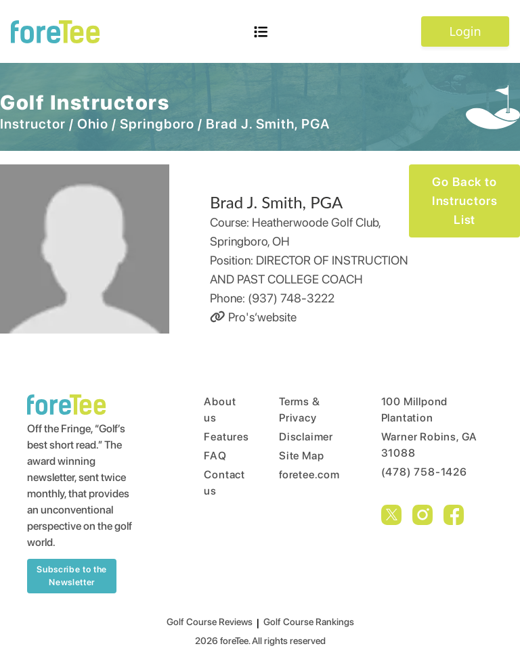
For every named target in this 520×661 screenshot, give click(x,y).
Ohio (92, 124)
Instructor (33, 124)
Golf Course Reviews (210, 621)
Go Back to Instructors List (465, 201)
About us (216, 409)
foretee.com (304, 474)
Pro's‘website (253, 317)
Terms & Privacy (299, 409)
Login (465, 31)
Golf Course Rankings (308, 621)
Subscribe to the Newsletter (71, 576)
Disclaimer (304, 436)
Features (216, 436)
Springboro (157, 124)
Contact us (216, 482)
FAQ (215, 455)
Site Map (301, 455)
